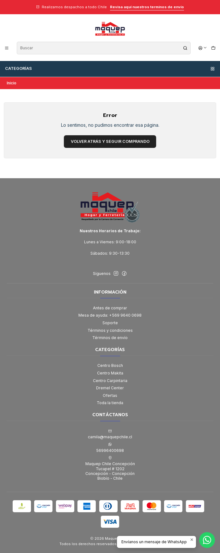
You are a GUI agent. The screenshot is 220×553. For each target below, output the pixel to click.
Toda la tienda (110, 402)
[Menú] (6, 48)
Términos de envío (110, 337)
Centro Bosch (110, 365)
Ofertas (110, 395)
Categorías (110, 68)
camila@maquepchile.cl (110, 434)
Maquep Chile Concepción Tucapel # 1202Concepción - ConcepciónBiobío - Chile (110, 468)
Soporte (110, 322)
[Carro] (213, 48)
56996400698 (110, 447)
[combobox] (104, 48)
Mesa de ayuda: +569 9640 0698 (110, 315)
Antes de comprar (110, 308)
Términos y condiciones (110, 330)
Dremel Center (110, 388)
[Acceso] (202, 48)
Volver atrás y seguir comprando (110, 141)
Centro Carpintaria (110, 380)
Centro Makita (110, 373)
